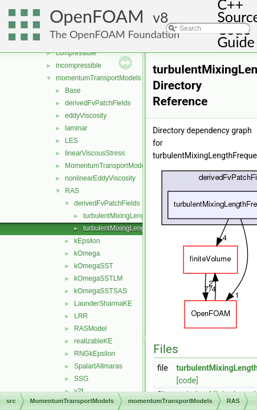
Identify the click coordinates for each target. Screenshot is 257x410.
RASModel (90, 329)
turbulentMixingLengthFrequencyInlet (139, 228)
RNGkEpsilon (94, 354)
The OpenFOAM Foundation (115, 34)
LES (71, 141)
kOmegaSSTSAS (100, 291)
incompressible (78, 65)
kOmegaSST (93, 266)
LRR (81, 316)
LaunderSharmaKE (103, 304)
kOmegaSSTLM (98, 278)
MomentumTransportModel (106, 166)
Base (72, 91)
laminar (76, 128)
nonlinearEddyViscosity (100, 178)
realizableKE (93, 341)
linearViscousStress (95, 153)
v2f (78, 391)
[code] (187, 380)
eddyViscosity (86, 116)
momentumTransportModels (98, 78)
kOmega (87, 253)
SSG (81, 379)
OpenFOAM (97, 16)
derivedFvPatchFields (97, 103)
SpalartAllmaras (98, 366)
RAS (72, 191)
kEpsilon (87, 241)
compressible (76, 53)
